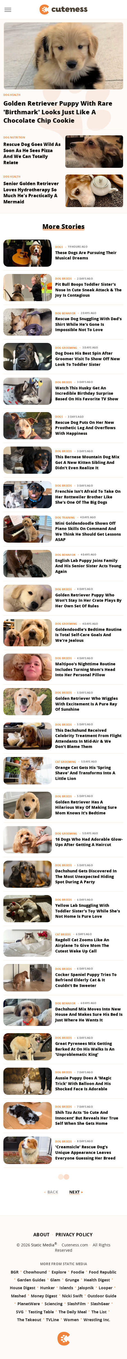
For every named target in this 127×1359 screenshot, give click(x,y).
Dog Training (65, 517)
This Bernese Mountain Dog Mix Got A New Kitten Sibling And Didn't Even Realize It (87, 462)
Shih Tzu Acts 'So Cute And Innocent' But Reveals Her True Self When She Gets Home (86, 1118)
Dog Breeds (63, 278)
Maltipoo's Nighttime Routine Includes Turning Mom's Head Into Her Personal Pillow (85, 669)
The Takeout (29, 1319)
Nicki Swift (72, 1295)
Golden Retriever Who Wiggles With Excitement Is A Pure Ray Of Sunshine (86, 704)
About (41, 1235)
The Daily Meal (73, 1311)
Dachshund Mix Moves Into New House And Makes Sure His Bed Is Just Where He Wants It (89, 1014)
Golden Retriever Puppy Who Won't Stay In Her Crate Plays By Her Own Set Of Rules (88, 600)
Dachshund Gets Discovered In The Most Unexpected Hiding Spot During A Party (86, 876)
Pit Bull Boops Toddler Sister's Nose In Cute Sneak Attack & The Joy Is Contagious (88, 290)
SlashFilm (76, 1303)
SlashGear (100, 1303)
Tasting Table (41, 1311)
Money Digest (44, 1295)
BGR (15, 1272)
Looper (105, 1287)
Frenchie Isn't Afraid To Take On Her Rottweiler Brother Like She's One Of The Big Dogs (88, 497)
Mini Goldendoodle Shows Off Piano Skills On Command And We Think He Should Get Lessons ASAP (88, 531)
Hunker (47, 1287)
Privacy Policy (74, 1235)
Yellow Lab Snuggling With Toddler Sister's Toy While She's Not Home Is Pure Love (87, 911)
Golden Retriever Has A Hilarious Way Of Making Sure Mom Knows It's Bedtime (86, 807)
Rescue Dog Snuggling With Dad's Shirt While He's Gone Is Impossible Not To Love (88, 324)
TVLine (52, 1319)
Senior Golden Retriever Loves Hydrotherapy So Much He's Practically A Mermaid (31, 193)
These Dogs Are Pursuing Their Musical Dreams (86, 255)
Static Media (42, 1245)
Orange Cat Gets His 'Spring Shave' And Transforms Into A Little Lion (85, 773)
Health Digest (97, 1280)
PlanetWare (28, 1303)
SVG (20, 1311)
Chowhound (35, 1272)
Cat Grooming (65, 762)
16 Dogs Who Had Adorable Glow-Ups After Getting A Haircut (89, 842)
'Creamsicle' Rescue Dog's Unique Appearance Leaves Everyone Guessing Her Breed (85, 1152)
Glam (55, 1280)
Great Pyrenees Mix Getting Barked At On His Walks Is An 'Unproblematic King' (84, 1049)
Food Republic (102, 1272)
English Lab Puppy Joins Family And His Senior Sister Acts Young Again (88, 566)
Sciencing (54, 1303)
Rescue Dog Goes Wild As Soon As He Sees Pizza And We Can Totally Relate (32, 153)
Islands (66, 1287)
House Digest (22, 1287)
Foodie (77, 1272)
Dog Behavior (65, 313)
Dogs (59, 247)
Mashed (18, 1295)
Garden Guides (31, 1280)
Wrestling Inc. (97, 1319)
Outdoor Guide (101, 1295)
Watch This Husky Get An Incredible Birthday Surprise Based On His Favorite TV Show (86, 393)
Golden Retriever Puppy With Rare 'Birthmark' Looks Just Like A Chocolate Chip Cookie (57, 112)
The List (99, 1311)
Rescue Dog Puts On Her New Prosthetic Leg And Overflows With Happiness (85, 428)
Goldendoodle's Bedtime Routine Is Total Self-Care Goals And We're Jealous (88, 635)
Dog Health (11, 95)
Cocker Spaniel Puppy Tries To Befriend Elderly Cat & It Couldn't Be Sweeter (86, 980)
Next (74, 1192)
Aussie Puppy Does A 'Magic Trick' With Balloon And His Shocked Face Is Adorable (83, 1083)
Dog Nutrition (14, 137)
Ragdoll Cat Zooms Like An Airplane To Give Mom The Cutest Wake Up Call (82, 945)
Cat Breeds (63, 934)
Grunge (72, 1280)
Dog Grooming (66, 348)
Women (71, 1319)
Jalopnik (86, 1287)
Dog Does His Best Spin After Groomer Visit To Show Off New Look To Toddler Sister (87, 358)
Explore (59, 1272)
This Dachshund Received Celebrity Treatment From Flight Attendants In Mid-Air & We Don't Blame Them (88, 738)
